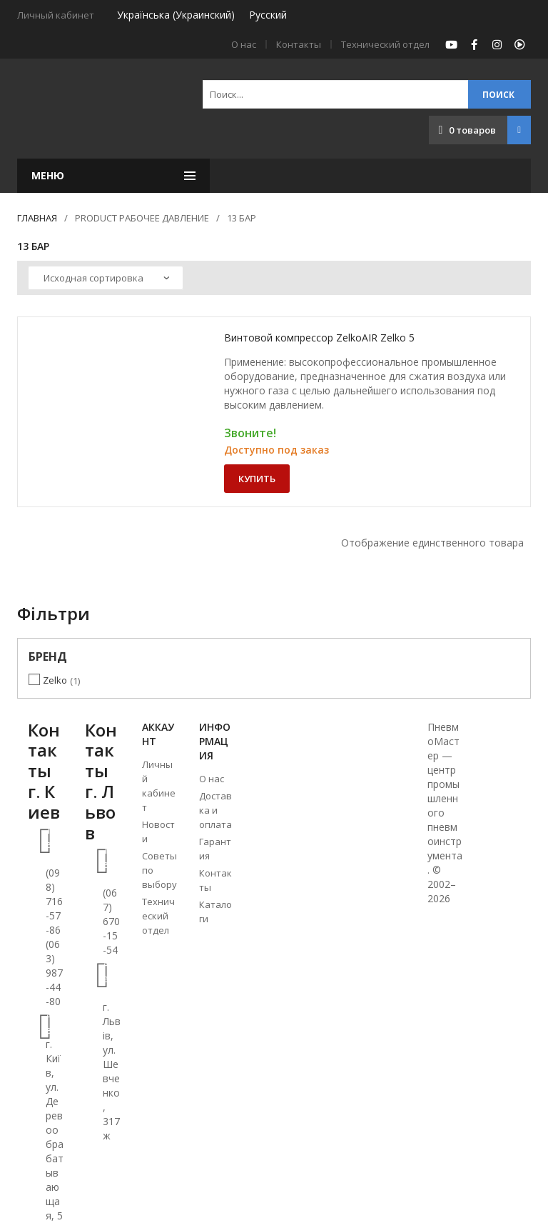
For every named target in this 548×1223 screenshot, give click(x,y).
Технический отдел (385, 44)
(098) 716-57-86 (54, 901)
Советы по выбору (159, 870)
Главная (37, 217)
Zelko (55, 680)
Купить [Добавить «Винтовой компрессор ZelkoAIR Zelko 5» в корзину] (256, 478)
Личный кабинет (159, 786)
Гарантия (215, 848)
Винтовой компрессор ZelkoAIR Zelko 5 (319, 337)
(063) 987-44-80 (54, 972)
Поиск (498, 95)
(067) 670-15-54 (111, 921)
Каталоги (215, 911)
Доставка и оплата (215, 810)
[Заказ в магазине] (105, 278)
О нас (243, 44)
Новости (158, 831)
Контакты (298, 44)
